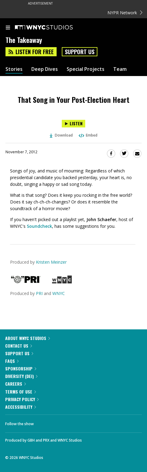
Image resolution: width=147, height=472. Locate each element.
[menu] (8, 28)
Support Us (79, 52)
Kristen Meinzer (51, 262)
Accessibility (20, 407)
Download (61, 135)
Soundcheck (39, 226)
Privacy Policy (22, 399)
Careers (15, 383)
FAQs (12, 361)
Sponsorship (20, 368)
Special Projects (85, 69)
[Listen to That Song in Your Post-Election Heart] (73, 123)
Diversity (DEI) (21, 376)
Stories (14, 69)
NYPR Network (124, 13)
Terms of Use (20, 391)
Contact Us (18, 345)
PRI (39, 293)
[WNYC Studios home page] (51, 27)
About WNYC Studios (27, 338)
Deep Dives (44, 69)
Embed (87, 135)
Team (120, 69)
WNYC (58, 293)
